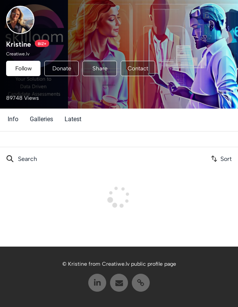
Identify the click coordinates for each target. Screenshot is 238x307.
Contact (138, 68)
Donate (61, 68)
